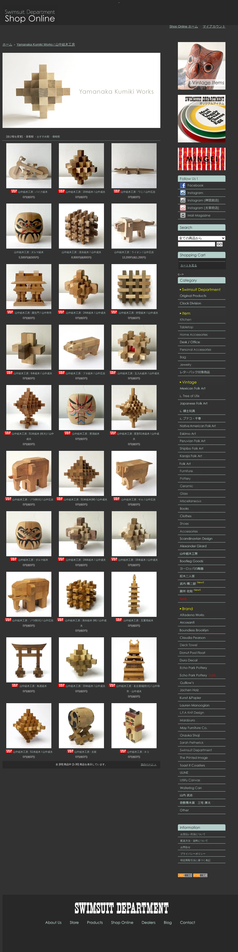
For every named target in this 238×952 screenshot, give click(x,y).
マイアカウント (214, 26)
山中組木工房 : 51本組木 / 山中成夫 (29, 751)
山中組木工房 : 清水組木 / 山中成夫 (81, 252)
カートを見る (188, 265)
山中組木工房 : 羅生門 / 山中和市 (29, 312)
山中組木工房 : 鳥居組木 (29, 686)
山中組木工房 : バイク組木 (29, 192)
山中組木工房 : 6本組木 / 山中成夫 (29, 373)
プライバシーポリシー (192, 853)
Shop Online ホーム (183, 26)
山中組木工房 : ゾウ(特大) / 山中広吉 (28, 499)
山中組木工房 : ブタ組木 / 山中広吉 (81, 373)
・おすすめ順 (41, 136)
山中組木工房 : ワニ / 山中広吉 (134, 192)
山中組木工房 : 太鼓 (81, 751)
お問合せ (185, 847)
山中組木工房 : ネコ (134, 751)
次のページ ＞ (149, 764)
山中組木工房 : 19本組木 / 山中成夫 (81, 192)
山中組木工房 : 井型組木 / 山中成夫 (134, 312)
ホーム (7, 44)
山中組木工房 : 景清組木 (81, 433)
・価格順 (55, 136)
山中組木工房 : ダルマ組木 (29, 252)
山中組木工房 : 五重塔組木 (134, 620)
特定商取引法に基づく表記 (195, 860)
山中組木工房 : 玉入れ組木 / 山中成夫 (134, 373)
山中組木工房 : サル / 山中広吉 (134, 499)
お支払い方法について (192, 834)
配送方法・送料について (194, 840)
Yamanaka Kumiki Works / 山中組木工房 (46, 44)
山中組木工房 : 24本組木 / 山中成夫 (81, 312)
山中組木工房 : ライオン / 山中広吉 (134, 252)
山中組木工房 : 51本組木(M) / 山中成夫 (81, 499)
